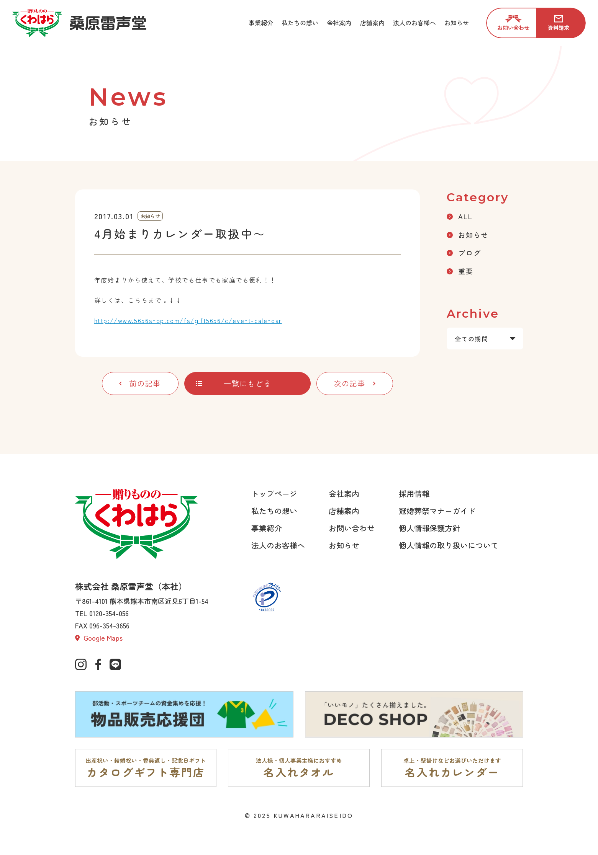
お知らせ (467, 235)
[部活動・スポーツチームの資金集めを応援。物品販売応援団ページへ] (184, 714)
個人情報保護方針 (429, 528)
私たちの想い (274, 510)
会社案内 (344, 493)
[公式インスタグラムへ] (81, 664)
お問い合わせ (352, 528)
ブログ (464, 253)
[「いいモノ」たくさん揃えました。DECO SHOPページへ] (414, 714)
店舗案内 (344, 510)
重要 (460, 271)
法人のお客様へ (278, 545)
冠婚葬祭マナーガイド (437, 510)
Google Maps (99, 638)
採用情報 (414, 493)
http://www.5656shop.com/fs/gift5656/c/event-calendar (188, 320)
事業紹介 (266, 528)
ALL (459, 216)
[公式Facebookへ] (98, 664)
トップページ (274, 493)
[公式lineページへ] (115, 664)
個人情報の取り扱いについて (448, 545)
